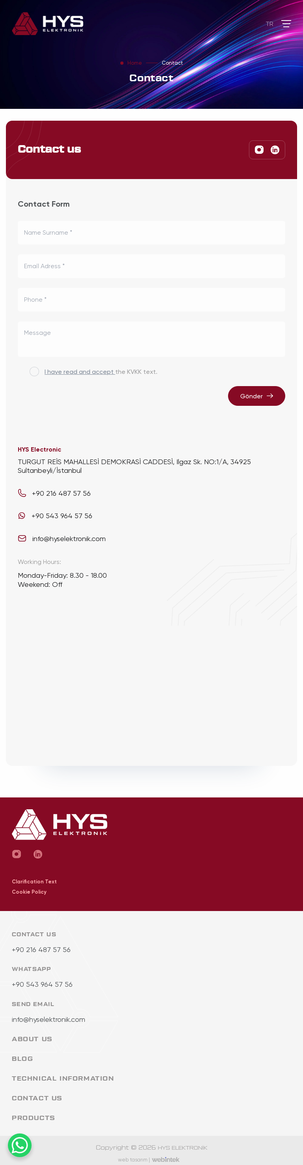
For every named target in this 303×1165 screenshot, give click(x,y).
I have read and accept (80, 371)
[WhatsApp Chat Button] (20, 1145)
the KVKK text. (101, 371)
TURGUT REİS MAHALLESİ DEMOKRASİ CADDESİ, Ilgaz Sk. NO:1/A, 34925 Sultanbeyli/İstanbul (134, 466)
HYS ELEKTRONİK (183, 1148)
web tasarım (134, 1159)
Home (134, 63)
